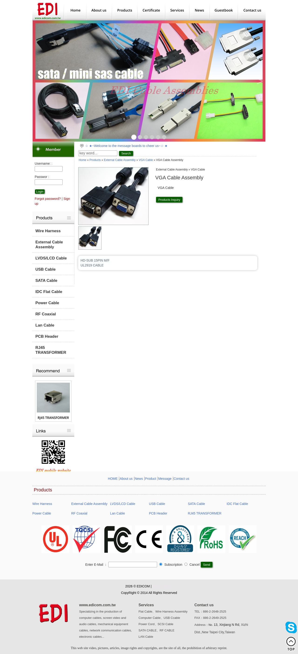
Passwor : (42, 177)
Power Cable (47, 303)
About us (126, 478)
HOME (113, 478)
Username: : (43, 163)
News (139, 478)
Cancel (192, 564)
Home (82, 160)
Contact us (181, 478)
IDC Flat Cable (48, 292)
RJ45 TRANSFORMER (50, 350)
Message (165, 478)
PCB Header (46, 336)
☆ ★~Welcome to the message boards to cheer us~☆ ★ (126, 146)
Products (95, 160)
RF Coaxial (45, 314)
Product (150, 478)
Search (126, 153)
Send (206, 564)
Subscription (170, 564)
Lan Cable (44, 325)
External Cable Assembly (49, 244)
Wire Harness (48, 231)
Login (40, 191)
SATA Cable (46, 280)
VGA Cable (146, 160)
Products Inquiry (169, 199)
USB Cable (45, 269)
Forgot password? (48, 199)
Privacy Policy (162, 586)
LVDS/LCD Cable (51, 258)
